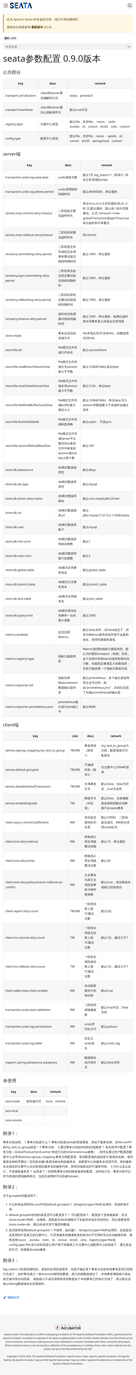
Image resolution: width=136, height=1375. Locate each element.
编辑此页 (11, 1297)
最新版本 (37, 27)
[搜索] (129, 5)
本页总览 (11, 47)
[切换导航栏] (5, 5)
